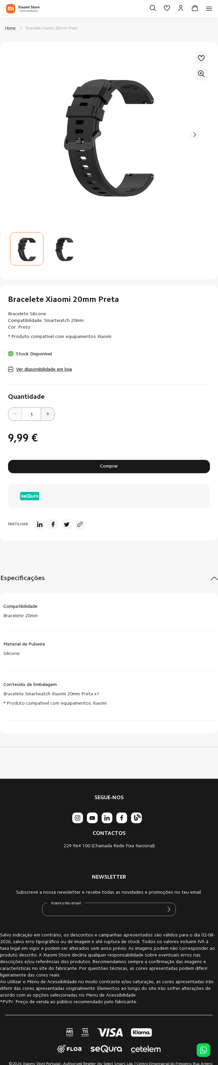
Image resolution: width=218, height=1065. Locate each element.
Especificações (22, 578)
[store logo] (22, 8)
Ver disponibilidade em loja (44, 369)
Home (10, 28)
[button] (64, 249)
